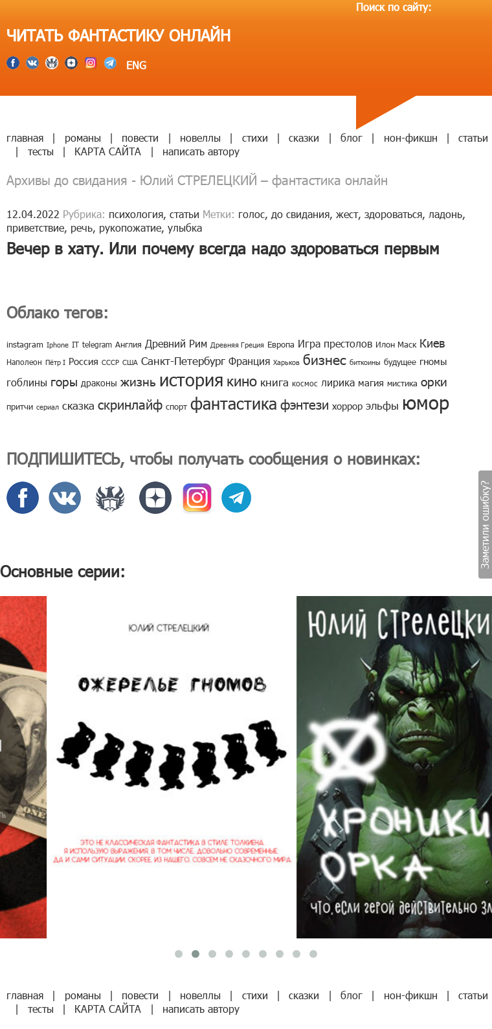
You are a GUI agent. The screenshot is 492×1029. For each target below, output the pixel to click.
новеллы (200, 137)
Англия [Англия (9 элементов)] (128, 344)
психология (136, 214)
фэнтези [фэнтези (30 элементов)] (304, 403)
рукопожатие (130, 227)
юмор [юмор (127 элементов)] (425, 402)
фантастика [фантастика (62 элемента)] (233, 403)
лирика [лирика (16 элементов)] (338, 382)
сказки (304, 137)
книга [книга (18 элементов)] (274, 382)
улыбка (185, 227)
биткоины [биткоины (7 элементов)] (365, 362)
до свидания (300, 214)
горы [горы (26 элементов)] (64, 381)
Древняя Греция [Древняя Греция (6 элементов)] (237, 344)
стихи (255, 137)
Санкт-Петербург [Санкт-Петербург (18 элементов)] (183, 360)
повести (140, 137)
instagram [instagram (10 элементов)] (24, 344)
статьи (473, 137)
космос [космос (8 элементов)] (305, 383)
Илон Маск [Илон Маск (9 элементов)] (395, 344)
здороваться (393, 214)
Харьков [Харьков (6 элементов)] (286, 362)
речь (82, 227)
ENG (134, 65)
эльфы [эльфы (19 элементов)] (382, 405)
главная (24, 137)
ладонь (445, 214)
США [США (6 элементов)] (130, 362)
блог (352, 137)
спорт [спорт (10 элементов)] (176, 406)
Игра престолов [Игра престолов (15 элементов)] (335, 343)
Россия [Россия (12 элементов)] (83, 361)
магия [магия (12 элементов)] (371, 382)
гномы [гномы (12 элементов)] (433, 361)
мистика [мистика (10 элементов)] (402, 383)
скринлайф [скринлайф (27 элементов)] (130, 403)
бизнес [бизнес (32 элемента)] (324, 359)
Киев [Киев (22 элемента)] (432, 342)
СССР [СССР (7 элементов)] (110, 362)
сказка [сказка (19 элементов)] (78, 405)
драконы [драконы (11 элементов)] (99, 383)
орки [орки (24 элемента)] (434, 381)
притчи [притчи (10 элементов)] (19, 406)
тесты (41, 151)
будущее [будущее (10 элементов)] (400, 362)
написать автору (201, 151)
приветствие (35, 227)
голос (251, 214)
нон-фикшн (411, 137)
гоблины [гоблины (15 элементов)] (26, 382)
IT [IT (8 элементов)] (75, 344)
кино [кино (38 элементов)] (242, 380)
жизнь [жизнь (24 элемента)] (138, 381)
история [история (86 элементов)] (191, 379)
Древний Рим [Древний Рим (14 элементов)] (176, 343)
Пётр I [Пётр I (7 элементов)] (55, 362)
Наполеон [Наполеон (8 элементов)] (24, 362)
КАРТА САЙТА (107, 151)
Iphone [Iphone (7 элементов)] (58, 344)
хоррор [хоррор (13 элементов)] (347, 405)
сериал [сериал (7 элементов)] (47, 407)
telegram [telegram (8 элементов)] (97, 344)
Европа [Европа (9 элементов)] (281, 344)
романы (83, 137)
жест (347, 214)
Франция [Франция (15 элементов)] (249, 361)
